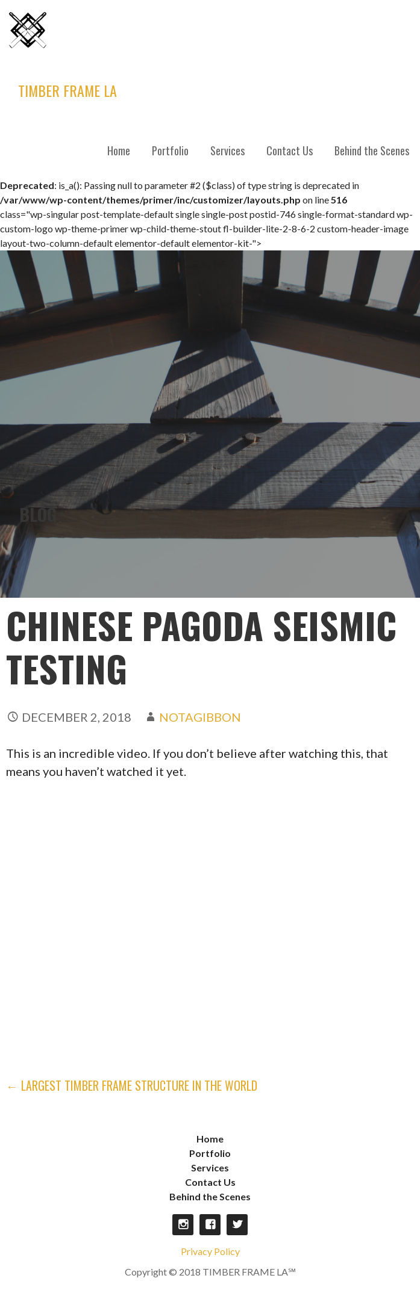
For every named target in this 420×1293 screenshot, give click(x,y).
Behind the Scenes (371, 150)
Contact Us (289, 150)
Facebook (210, 1219)
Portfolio (170, 150)
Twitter (237, 1219)
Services (227, 150)
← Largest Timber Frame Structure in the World (131, 1080)
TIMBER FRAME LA (67, 90)
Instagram (182, 1219)
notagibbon (200, 712)
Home (118, 150)
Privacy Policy (210, 1246)
